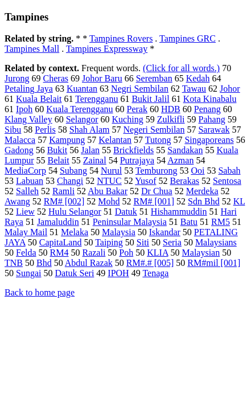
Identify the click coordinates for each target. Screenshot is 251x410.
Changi (70, 181)
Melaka (74, 232)
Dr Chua (156, 191)
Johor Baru (102, 78)
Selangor (82, 119)
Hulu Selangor (74, 211)
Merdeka (202, 191)
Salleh (27, 191)
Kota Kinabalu (210, 99)
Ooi (197, 170)
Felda (26, 252)
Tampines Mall (32, 49)
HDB (170, 109)
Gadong (19, 150)
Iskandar (164, 232)
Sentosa (227, 181)
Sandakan (185, 150)
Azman (180, 160)
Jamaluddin (58, 222)
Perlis (45, 129)
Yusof (145, 181)
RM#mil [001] (213, 263)
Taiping (109, 242)
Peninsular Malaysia (130, 222)
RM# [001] (154, 201)
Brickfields (133, 150)
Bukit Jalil (150, 99)
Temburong (156, 170)
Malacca (20, 140)
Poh (126, 252)
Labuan (29, 181)
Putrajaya (137, 160)
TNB (14, 263)
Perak (137, 109)
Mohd (109, 201)
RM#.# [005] (150, 263)
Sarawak (213, 129)
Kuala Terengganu (79, 109)
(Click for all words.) (181, 68)
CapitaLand (60, 242)
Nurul (111, 170)
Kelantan (114, 140)
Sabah (229, 170)
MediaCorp (25, 170)
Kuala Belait (38, 99)
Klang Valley (28, 119)
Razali (93, 252)
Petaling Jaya (29, 88)
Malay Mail (26, 232)
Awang (17, 201)
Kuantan (82, 88)
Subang (73, 170)
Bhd (44, 263)
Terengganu (96, 99)
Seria (172, 242)
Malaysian (201, 252)
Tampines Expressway (106, 49)
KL (239, 201)
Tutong (158, 140)
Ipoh (24, 109)
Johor (230, 88)
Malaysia (118, 232)
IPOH (118, 273)
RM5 (220, 222)
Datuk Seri (74, 273)
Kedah (198, 78)
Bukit (57, 150)
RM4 (59, 252)
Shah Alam (89, 129)
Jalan (90, 150)
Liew (25, 211)
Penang (207, 109)
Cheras (55, 78)
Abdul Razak (89, 263)
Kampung (67, 140)
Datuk (126, 211)
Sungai (28, 273)
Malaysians (216, 242)
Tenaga (155, 273)
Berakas (185, 181)
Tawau (194, 88)
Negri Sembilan (139, 88)
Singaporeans (208, 140)
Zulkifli (171, 119)
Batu (188, 222)
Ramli (63, 191)
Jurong (17, 78)
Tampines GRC (187, 38)
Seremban (154, 78)
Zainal (94, 160)
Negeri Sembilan (153, 129)
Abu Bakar (107, 191)
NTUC (109, 181)
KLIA (157, 252)
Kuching (127, 119)
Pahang (212, 119)
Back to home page (40, 292)
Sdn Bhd (204, 201)
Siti (143, 242)
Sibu (13, 129)
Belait (58, 160)
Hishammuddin (179, 211)
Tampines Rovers (121, 38)
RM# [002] (64, 201)
